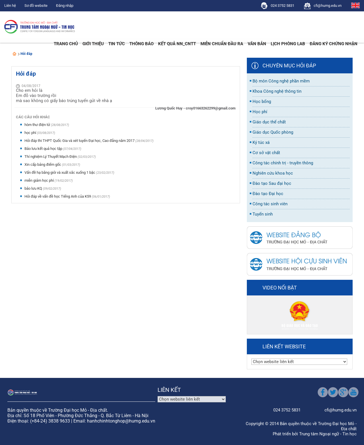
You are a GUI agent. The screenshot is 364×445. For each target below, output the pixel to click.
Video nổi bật (279, 288)
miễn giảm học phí (39, 180)
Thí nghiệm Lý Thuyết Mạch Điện (51, 156)
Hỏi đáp (26, 53)
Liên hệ (10, 5)
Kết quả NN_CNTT (177, 43)
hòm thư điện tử (37, 125)
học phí (30, 133)
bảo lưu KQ (33, 188)
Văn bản (257, 43)
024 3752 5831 (282, 5)
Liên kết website (284, 346)
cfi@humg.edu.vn (328, 5)
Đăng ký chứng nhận (333, 43)
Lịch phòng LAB (288, 43)
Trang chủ (66, 43)
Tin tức (116, 43)
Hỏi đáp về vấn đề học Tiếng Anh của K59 (58, 196)
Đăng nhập (64, 5)
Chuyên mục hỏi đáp (289, 66)
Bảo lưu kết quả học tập (43, 148)
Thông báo (141, 43)
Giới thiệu (93, 43)
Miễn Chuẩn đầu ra (221, 43)
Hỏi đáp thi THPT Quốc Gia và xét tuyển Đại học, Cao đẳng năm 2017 (79, 140)
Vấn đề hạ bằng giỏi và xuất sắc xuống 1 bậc (60, 172)
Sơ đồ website (35, 5)
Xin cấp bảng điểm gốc (43, 164)
